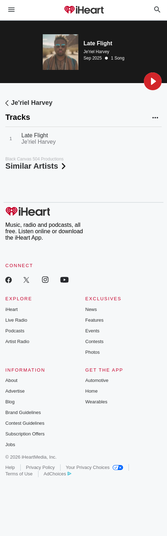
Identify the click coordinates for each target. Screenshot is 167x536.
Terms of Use (19, 473)
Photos (92, 352)
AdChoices (57, 473)
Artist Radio (17, 341)
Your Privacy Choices (94, 467)
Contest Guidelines (25, 423)
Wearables (96, 401)
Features (94, 320)
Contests (94, 341)
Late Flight (34, 135)
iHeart (11, 309)
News (91, 309)
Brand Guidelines (23, 412)
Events (92, 330)
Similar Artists (36, 166)
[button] (153, 81)
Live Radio (16, 320)
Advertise (15, 391)
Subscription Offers (25, 434)
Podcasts (14, 330)
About (11, 380)
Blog (10, 401)
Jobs (10, 444)
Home (91, 391)
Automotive (97, 380)
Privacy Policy (40, 467)
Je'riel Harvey (96, 51)
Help (10, 467)
